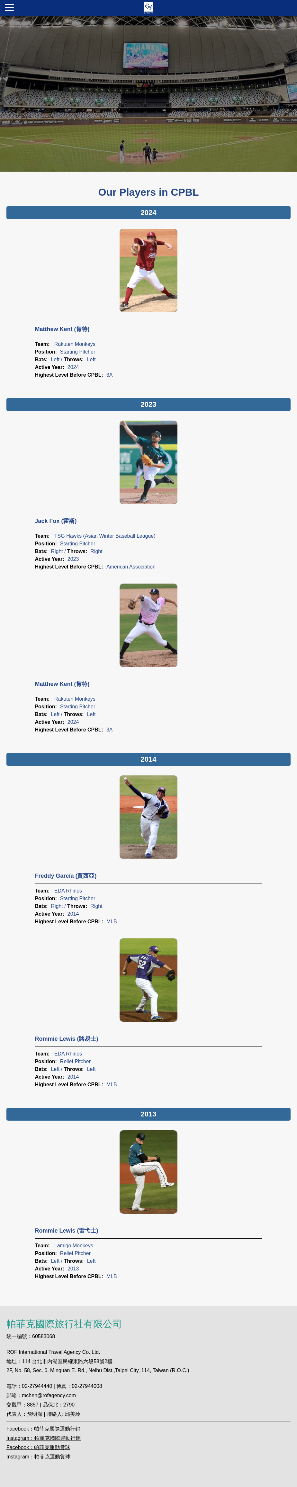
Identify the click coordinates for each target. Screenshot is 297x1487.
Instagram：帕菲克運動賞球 (38, 1456)
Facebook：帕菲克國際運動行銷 (43, 1428)
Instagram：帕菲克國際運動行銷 (43, 1438)
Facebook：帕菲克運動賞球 (38, 1447)
